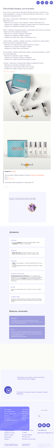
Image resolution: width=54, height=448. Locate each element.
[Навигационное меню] (51, 2)
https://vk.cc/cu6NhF (14, 78)
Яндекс (33, 369)
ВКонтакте (20, 384)
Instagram (15, 168)
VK (13, 166)
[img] (9, 381)
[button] (38, 2)
